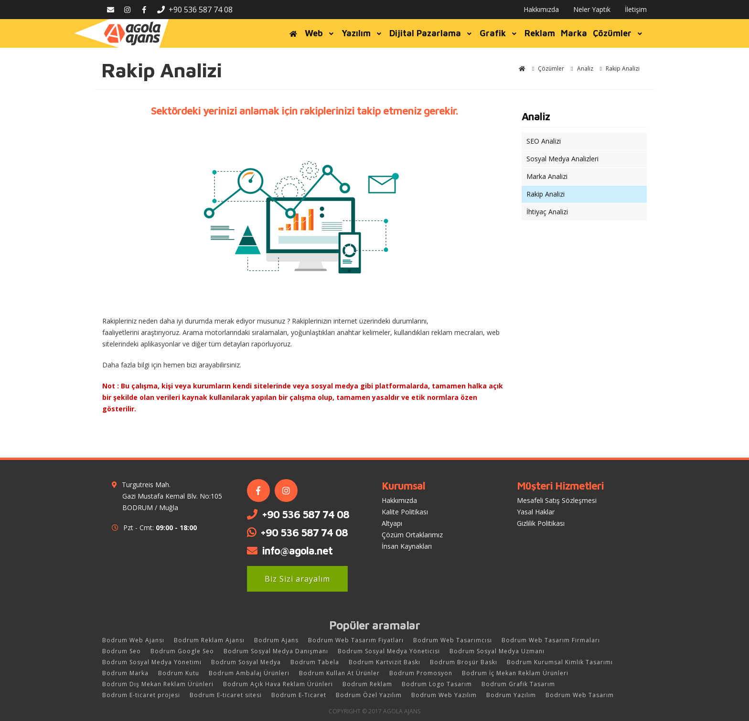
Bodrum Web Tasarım (580, 695)
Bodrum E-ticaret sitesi (226, 695)
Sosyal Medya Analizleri (562, 158)
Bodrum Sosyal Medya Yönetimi (152, 662)
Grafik (499, 33)
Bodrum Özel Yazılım (369, 695)
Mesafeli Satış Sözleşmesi (557, 500)
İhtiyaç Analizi (547, 211)
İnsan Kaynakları (407, 546)
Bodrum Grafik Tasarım (518, 684)
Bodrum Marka (125, 673)
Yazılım (363, 33)
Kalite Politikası (405, 511)
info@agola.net (297, 550)
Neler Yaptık (591, 9)
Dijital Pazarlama (431, 33)
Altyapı (392, 523)
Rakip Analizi (545, 194)
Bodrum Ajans (276, 640)
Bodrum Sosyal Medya (246, 662)
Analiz (536, 116)
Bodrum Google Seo (182, 651)
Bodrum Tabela (314, 662)
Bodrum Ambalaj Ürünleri (249, 673)
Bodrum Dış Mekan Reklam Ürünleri (158, 684)
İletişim (636, 9)
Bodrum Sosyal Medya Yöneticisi (389, 651)
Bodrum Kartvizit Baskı (384, 662)
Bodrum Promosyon (420, 673)
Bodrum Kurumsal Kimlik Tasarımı (560, 662)
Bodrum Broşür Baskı (463, 662)
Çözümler (618, 33)
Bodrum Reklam (367, 684)
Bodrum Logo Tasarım (437, 684)
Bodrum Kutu (178, 673)
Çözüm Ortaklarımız (412, 534)
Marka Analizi (546, 176)
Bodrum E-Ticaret (298, 695)
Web (320, 33)
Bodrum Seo (121, 651)
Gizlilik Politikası (541, 523)
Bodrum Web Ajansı (133, 640)
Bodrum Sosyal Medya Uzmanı (497, 651)
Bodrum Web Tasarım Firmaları (551, 640)
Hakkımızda (541, 9)
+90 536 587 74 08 (195, 9)
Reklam (539, 33)
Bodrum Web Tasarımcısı (452, 640)
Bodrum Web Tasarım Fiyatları (356, 640)
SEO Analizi (543, 141)
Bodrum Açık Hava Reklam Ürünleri (278, 684)
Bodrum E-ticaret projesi (141, 695)
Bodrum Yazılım (511, 695)
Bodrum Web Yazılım (444, 695)
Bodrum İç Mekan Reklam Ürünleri (515, 673)
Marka (574, 33)
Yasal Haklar (536, 511)
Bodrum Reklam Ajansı (209, 640)
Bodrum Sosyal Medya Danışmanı (276, 651)
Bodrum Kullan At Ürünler (339, 673)
